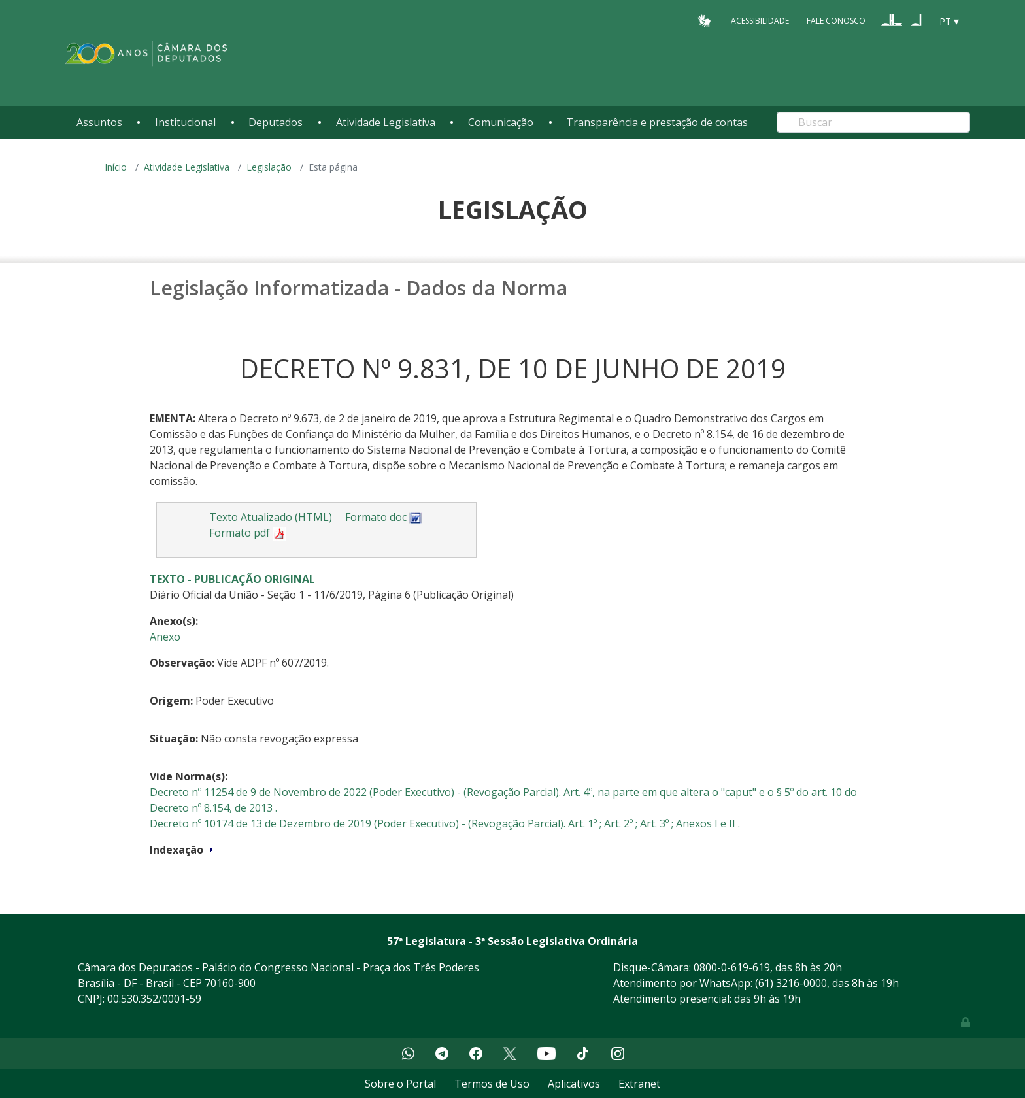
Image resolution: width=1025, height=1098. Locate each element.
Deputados (275, 122)
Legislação (269, 167)
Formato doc (383, 517)
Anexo (165, 636)
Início (116, 167)
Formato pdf (247, 532)
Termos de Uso (491, 1083)
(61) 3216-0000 (791, 983)
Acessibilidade (760, 20)
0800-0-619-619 (732, 967)
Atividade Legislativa (385, 122)
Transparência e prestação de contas (657, 122)
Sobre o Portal (400, 1083)
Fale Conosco (836, 20)
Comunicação (500, 122)
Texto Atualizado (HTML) (270, 517)
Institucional (185, 122)
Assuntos (99, 122)
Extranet (639, 1083)
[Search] (873, 122)
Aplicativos (574, 1083)
